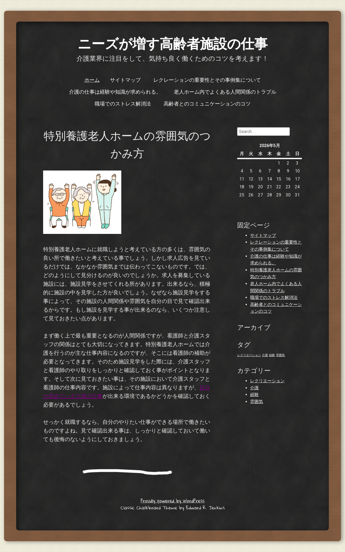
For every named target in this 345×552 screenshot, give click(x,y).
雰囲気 (256, 401)
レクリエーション (267, 380)
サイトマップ (125, 79)
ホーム (92, 79)
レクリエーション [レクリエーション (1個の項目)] (249, 355)
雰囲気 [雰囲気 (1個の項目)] (280, 355)
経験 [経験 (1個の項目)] (272, 355)
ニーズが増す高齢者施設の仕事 (173, 43)
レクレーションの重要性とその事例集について (207, 79)
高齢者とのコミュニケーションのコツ (207, 103)
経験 (254, 394)
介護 (254, 387)
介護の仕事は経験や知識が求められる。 (115, 91)
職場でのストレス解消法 (123, 103)
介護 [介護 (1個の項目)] (265, 355)
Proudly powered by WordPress (173, 500)
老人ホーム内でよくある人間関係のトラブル (225, 91)
